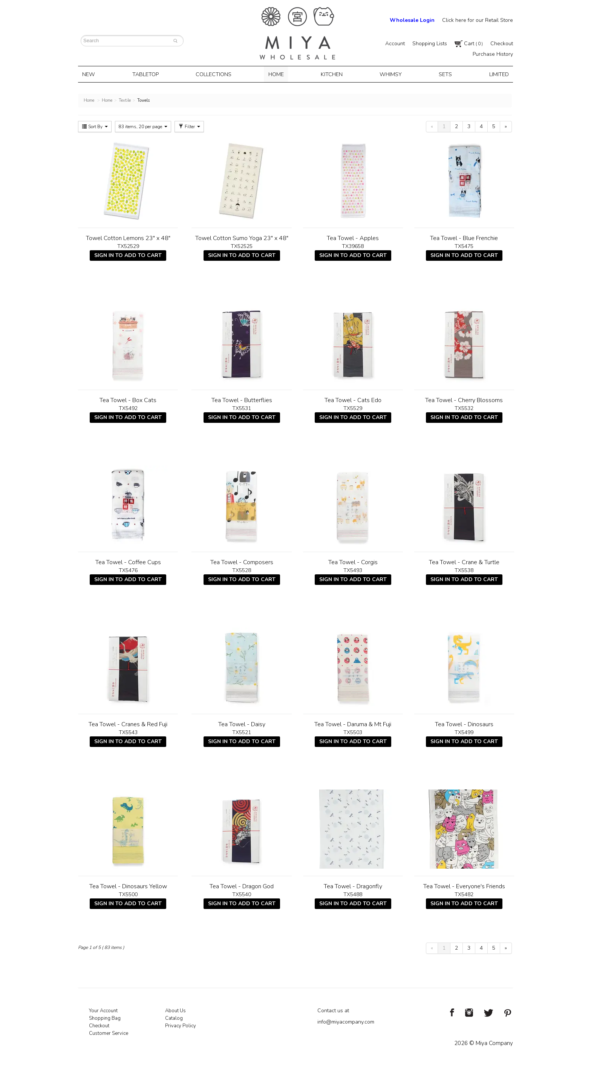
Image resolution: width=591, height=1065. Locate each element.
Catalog (174, 1017)
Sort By (95, 126)
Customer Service (108, 1032)
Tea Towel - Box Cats (128, 399)
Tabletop (147, 74)
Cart (469, 43)
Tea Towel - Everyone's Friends (464, 885)
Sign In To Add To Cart (128, 254)
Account (395, 43)
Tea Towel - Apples (353, 237)
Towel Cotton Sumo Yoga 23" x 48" (241, 237)
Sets (443, 74)
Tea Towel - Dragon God (242, 885)
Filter (189, 126)
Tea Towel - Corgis (353, 561)
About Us (175, 1010)
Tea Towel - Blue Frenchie (464, 237)
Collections (215, 74)
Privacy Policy (180, 1025)
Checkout (501, 43)
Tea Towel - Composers (241, 561)
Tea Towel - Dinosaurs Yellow (128, 885)
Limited (495, 74)
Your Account (103, 1010)
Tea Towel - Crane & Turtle (464, 561)
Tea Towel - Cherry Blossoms (464, 399)
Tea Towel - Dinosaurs (464, 723)
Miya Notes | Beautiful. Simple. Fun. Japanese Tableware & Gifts (297, 33)
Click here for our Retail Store (477, 20)
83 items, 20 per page (143, 126)
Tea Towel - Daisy (241, 723)
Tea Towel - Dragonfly (353, 885)
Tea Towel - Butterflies (241, 399)
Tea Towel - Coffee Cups (128, 561)
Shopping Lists (429, 43)
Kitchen (332, 74)
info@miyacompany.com (345, 1021)
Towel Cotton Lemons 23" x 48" (128, 237)
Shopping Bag (105, 1017)
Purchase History (493, 54)
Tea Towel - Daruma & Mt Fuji (352, 723)
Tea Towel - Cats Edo (353, 399)
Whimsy (389, 74)
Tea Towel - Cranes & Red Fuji (128, 723)
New (92, 74)
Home (277, 74)
